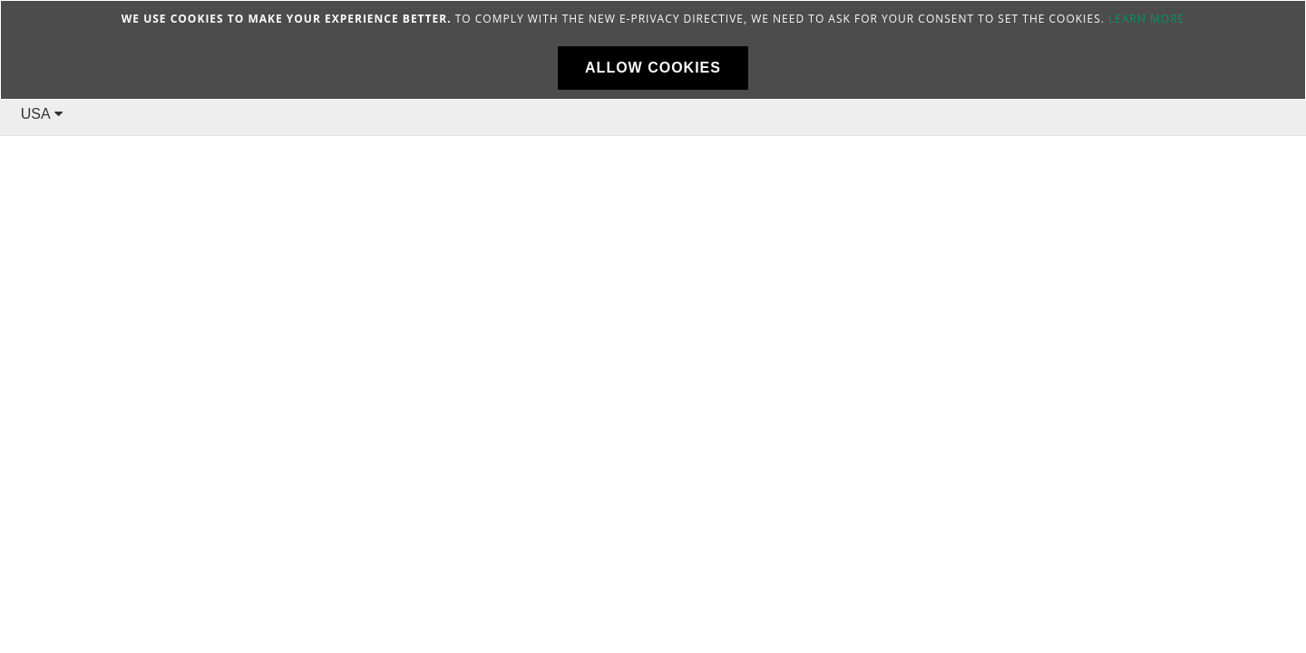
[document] (653, 50)
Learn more (1146, 18)
